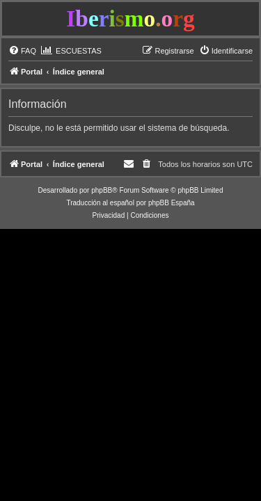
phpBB (101, 190)
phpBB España (171, 203)
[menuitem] (22, 50)
